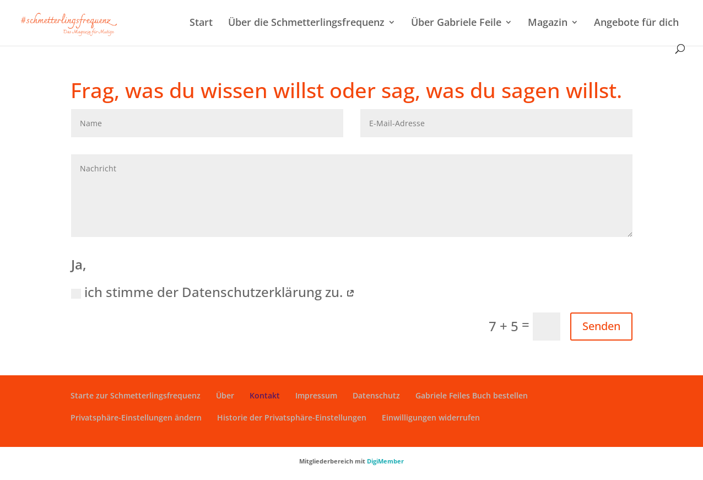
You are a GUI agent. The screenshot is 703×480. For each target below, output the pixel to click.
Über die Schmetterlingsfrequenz (306, 23)
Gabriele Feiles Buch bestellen (471, 395)
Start (201, 23)
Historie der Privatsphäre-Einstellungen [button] (291, 417)
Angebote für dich (636, 23)
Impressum (316, 395)
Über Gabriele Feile (456, 23)
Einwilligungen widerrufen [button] (431, 417)
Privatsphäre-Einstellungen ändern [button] (136, 417)
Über (225, 395)
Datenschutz (376, 395)
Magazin (547, 23)
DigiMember (385, 461)
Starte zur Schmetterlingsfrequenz (136, 395)
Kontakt (265, 395)
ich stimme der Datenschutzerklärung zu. (213, 292)
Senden (601, 326)
